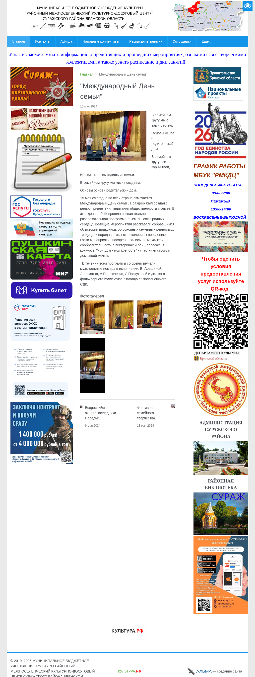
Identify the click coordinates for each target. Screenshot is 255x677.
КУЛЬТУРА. (129, 671)
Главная (86, 74)
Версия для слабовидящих (248, 6)
